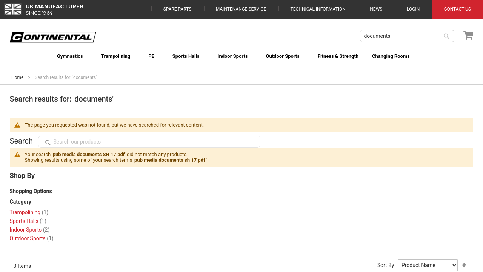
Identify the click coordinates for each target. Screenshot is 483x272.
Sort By (385, 265)
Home (17, 77)
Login (413, 9)
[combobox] (407, 36)
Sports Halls (28, 221)
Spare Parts (177, 9)
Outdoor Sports (32, 238)
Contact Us (457, 9)
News (376, 9)
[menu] (242, 51)
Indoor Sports (30, 230)
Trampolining (29, 212)
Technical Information (318, 9)
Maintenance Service (241, 9)
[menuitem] (60, 56)
